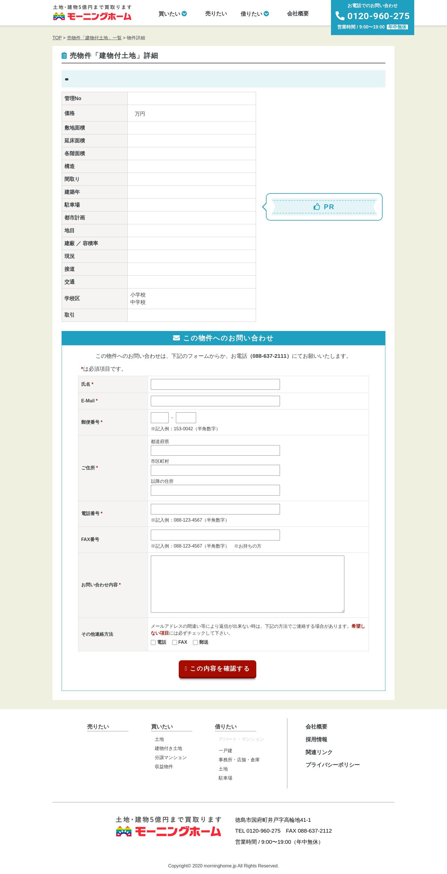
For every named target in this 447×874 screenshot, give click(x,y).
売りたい (216, 14)
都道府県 (160, 441)
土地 (159, 739)
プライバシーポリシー (333, 765)
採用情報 (316, 739)
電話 (161, 642)
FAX (182, 642)
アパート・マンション (241, 739)
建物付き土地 (168, 748)
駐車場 (225, 778)
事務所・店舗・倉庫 (239, 759)
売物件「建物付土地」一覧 (94, 37)
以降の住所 (162, 481)
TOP (57, 37)
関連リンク (319, 752)
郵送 (203, 642)
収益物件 (164, 766)
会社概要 (298, 14)
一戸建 (225, 750)
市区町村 (160, 461)
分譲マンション (171, 757)
